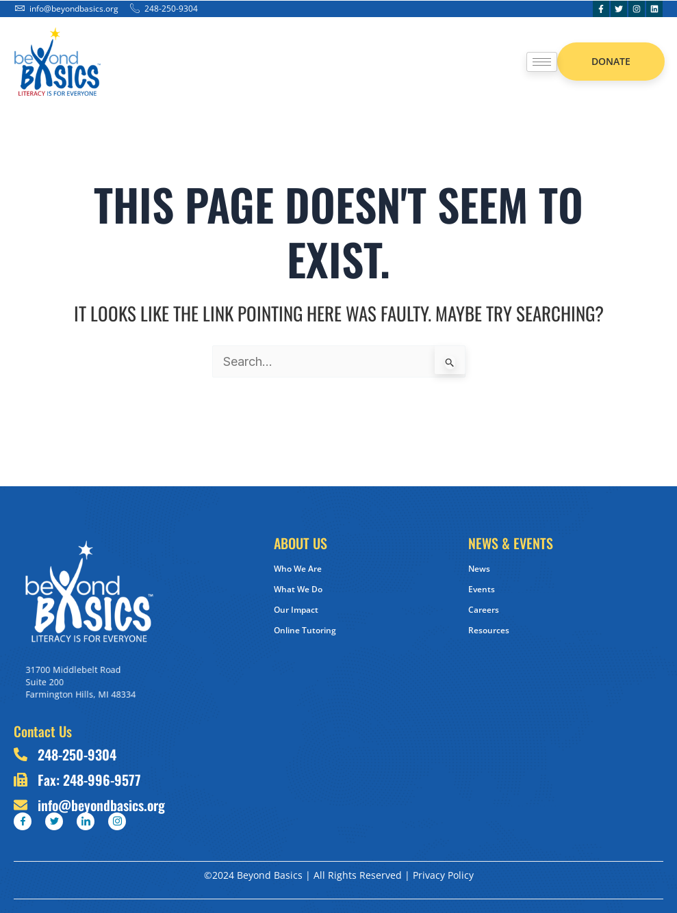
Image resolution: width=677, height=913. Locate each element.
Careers (483, 610)
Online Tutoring (305, 630)
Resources (488, 630)
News (479, 568)
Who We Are (298, 568)
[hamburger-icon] (541, 62)
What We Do (298, 589)
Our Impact (296, 610)
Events (481, 589)
